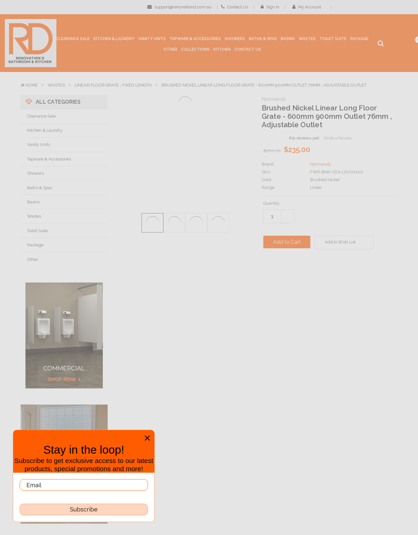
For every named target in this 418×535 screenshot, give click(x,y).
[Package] (359, 39)
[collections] (195, 49)
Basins (33, 202)
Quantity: (271, 203)
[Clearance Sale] (73, 39)
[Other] (170, 51)
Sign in (270, 7)
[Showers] (235, 40)
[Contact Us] (248, 49)
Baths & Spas (39, 187)
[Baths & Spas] (263, 40)
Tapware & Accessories (49, 159)
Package (35, 244)
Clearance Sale (41, 116)
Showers (35, 173)
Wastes (56, 85)
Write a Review (338, 138)
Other (32, 259)
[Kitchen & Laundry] (113, 40)
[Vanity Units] (152, 40)
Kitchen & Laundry (45, 130)
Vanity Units (38, 144)
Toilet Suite (37, 230)
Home (31, 85)
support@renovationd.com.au (179, 7)
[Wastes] (307, 40)
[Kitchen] (222, 49)
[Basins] (288, 40)
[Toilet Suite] (332, 40)
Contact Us (234, 7)
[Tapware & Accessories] (195, 40)
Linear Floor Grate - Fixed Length (113, 85)
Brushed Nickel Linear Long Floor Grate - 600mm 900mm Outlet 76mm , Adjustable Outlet (263, 85)
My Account (308, 7)
